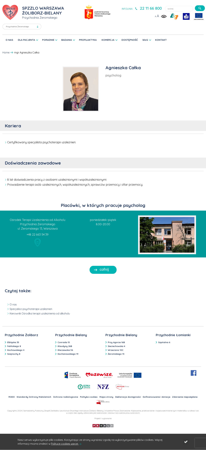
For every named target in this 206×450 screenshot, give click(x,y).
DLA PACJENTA (26, 39)
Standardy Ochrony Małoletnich (34, 397)
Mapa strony (106, 397)
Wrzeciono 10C (115, 350)
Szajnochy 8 (13, 354)
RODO (12, 397)
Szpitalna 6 (164, 342)
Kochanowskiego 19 (68, 354)
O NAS (9, 39)
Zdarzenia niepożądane (184, 397)
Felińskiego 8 (14, 346)
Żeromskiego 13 (116, 354)
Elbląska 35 (13, 342)
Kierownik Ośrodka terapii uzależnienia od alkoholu (40, 313)
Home (5, 52)
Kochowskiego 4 (15, 350)
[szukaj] (200, 8)
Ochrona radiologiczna (65, 397)
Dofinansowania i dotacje (156, 397)
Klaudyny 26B (65, 346)
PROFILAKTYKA (88, 39)
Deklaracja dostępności (128, 397)
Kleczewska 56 (65, 350)
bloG (145, 39)
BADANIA (66, 39)
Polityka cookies (89, 397)
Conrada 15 (64, 342)
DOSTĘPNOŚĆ (130, 39)
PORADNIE (48, 39)
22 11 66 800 (151, 8)
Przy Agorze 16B (116, 342)
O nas (13, 304)
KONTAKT (161, 39)
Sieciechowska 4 (116, 346)
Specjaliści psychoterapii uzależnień (31, 309)
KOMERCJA (108, 39)
